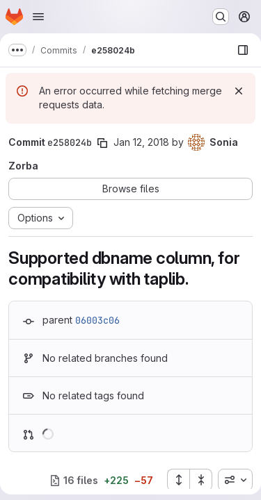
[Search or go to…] (220, 16)
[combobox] (235, 480)
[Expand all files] (178, 480)
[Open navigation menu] (38, 17)
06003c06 (97, 320)
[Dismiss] (238, 91)
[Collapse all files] (201, 480)
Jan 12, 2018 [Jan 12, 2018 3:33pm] (141, 142)
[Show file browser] (243, 50)
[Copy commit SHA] (102, 143)
